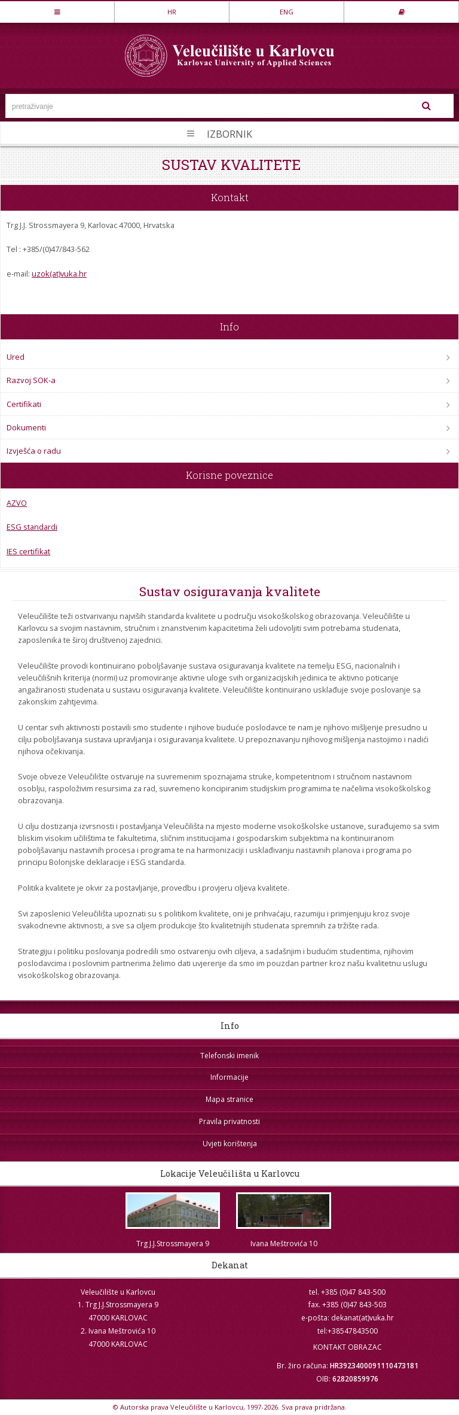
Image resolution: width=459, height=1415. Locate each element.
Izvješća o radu (34, 450)
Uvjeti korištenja (230, 1143)
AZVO (17, 502)
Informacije (229, 1077)
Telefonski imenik (229, 1055)
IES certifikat (28, 551)
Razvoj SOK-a (31, 380)
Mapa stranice (229, 1099)
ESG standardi (32, 526)
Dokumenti (26, 427)
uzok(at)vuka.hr (59, 273)
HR (171, 11)
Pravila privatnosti (229, 1121)
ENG (286, 11)
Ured (16, 356)
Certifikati (24, 404)
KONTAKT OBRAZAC (347, 1347)
